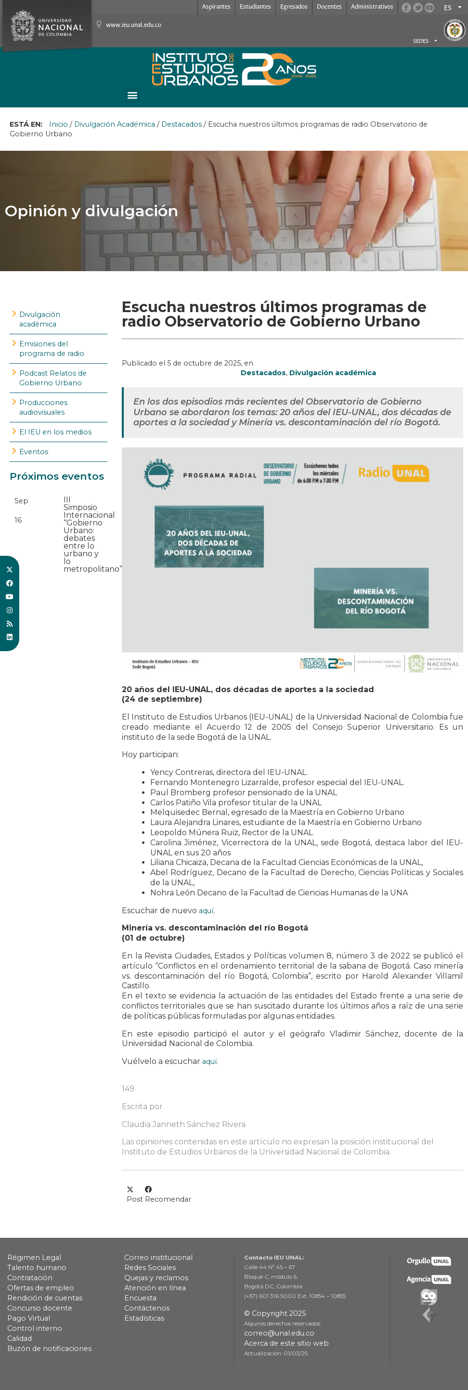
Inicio (58, 124)
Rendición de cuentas (44, 1298)
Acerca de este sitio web (286, 1343)
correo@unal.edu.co (279, 1333)
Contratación (29, 1277)
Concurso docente (39, 1308)
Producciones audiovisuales (43, 407)
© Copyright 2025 (275, 1313)
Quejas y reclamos (156, 1277)
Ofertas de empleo (40, 1288)
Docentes (329, 7)
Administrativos (372, 7)
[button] (133, 95)
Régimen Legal (34, 1257)
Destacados (181, 124)
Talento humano (36, 1267)
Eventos (33, 451)
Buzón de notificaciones (49, 1348)
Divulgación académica (39, 319)
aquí (206, 910)
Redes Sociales (150, 1267)
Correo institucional (158, 1257)
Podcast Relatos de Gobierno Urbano (53, 378)
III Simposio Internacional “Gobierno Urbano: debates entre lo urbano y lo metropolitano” (93, 534)
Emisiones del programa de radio (51, 349)
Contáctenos (146, 1308)
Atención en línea (155, 1288)
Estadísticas (144, 1318)
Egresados (294, 7)
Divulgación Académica (114, 124)
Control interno (34, 1328)
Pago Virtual (28, 1318)
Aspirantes (216, 7)
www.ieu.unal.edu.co (133, 25)
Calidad (19, 1338)
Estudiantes (255, 7)
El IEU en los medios (55, 432)
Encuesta (140, 1298)
